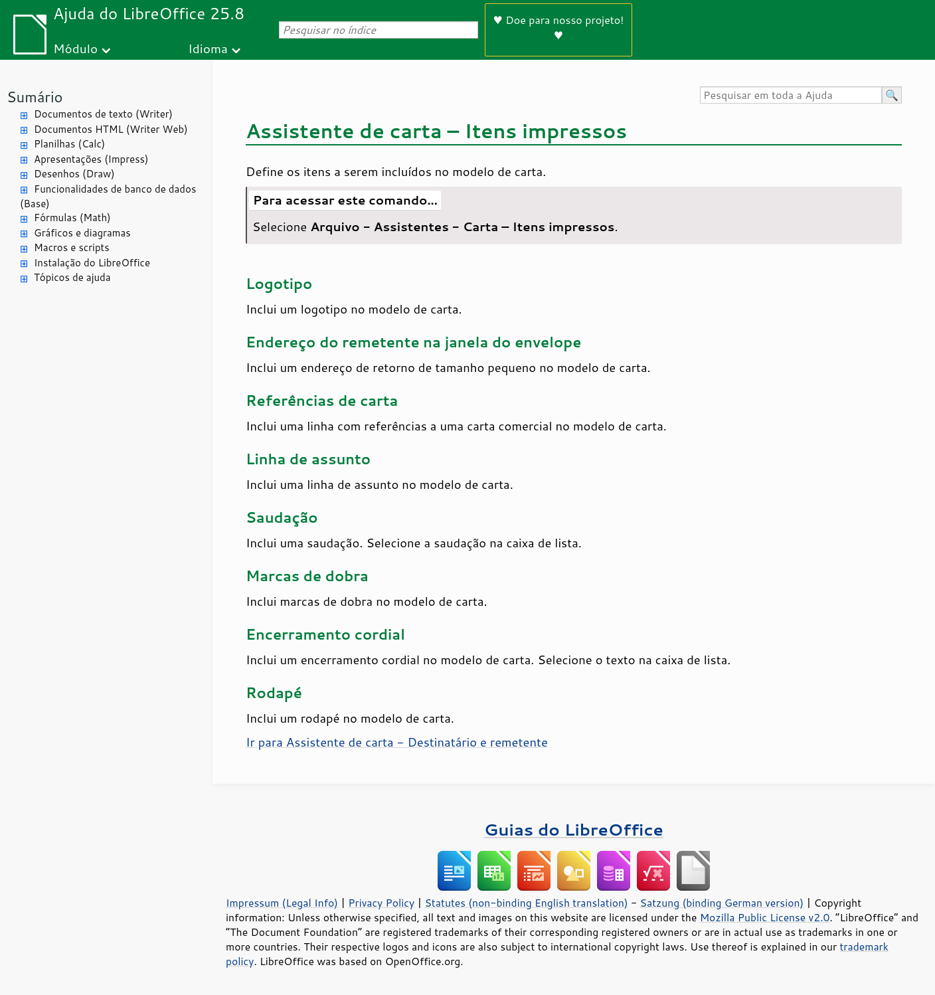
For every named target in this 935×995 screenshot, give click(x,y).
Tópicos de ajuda (72, 277)
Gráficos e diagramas (82, 233)
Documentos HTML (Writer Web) (111, 129)
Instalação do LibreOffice (92, 263)
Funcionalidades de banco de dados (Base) (108, 196)
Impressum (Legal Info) (282, 902)
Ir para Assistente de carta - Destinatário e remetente (397, 742)
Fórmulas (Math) (72, 218)
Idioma (208, 48)
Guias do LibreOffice (573, 829)
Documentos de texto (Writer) (103, 114)
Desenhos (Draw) (74, 174)
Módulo (75, 48)
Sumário (35, 96)
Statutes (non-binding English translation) (526, 902)
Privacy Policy (381, 902)
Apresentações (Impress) (91, 159)
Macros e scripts (72, 247)
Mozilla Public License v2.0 (765, 917)
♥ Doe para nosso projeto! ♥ (558, 27)
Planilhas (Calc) (69, 144)
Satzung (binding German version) (722, 902)
